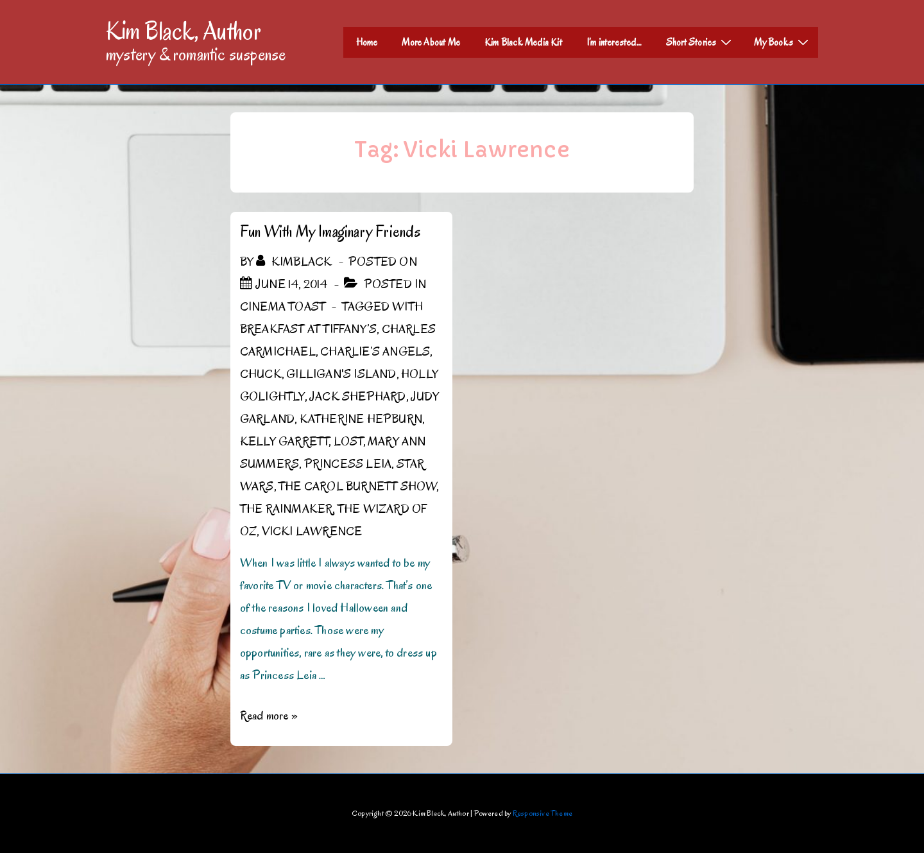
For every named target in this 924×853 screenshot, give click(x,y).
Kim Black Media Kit (523, 42)
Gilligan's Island (341, 374)
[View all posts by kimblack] (295, 262)
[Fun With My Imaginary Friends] (291, 284)
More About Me (431, 42)
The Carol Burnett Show (357, 486)
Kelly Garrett (284, 441)
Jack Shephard (357, 396)
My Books (783, 42)
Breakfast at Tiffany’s (308, 329)
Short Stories (700, 42)
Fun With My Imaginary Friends (330, 231)
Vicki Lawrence (312, 531)
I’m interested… (614, 42)
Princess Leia (348, 464)
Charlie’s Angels (375, 351)
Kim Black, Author (183, 30)
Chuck (261, 374)
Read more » (269, 715)
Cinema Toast (282, 306)
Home (367, 42)
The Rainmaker (286, 509)
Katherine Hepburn (361, 419)
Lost (348, 441)
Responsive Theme (542, 812)
